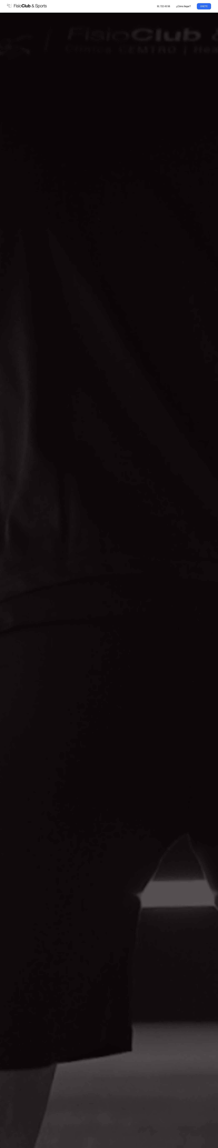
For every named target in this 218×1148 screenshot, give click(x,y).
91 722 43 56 (163, 6)
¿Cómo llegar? (183, 6)
